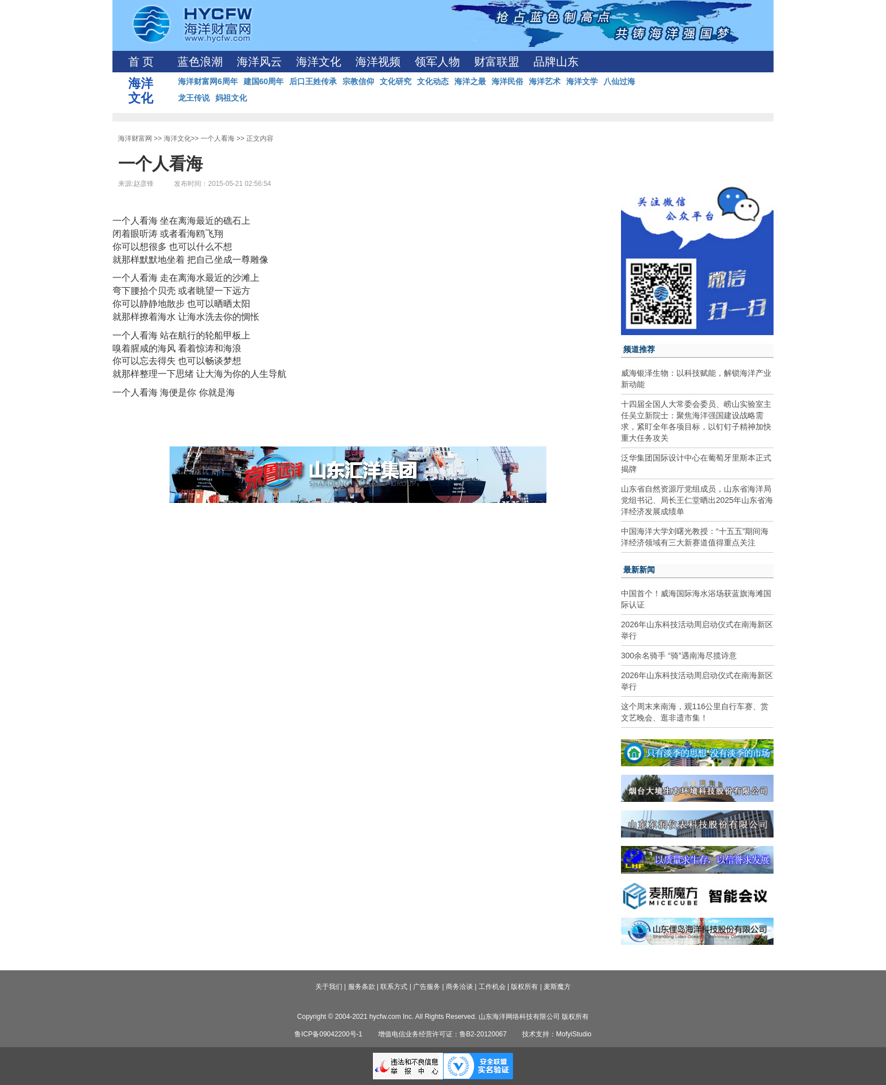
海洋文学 (582, 81)
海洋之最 (470, 81)
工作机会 (492, 987)
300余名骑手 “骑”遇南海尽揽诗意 (679, 655)
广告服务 (426, 987)
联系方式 (393, 987)
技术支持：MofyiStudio (557, 1034)
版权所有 (524, 987)
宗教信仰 (358, 81)
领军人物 (437, 61)
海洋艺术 (545, 81)
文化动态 (433, 81)
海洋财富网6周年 (208, 81)
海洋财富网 (135, 138)
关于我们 (328, 987)
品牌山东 (556, 61)
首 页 (141, 61)
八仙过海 (619, 81)
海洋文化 (318, 61)
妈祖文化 (231, 97)
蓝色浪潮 (200, 61)
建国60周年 (264, 81)
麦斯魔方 (557, 987)
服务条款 (361, 987)
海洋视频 (378, 61)
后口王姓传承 (313, 81)
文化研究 (395, 81)
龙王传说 (194, 97)
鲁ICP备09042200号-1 (328, 1034)
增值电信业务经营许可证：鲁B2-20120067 (442, 1034)
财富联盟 (496, 61)
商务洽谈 (459, 987)
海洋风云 (259, 61)
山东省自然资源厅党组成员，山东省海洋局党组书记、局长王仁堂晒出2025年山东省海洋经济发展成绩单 (697, 500)
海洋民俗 (507, 81)
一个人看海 (217, 138)
